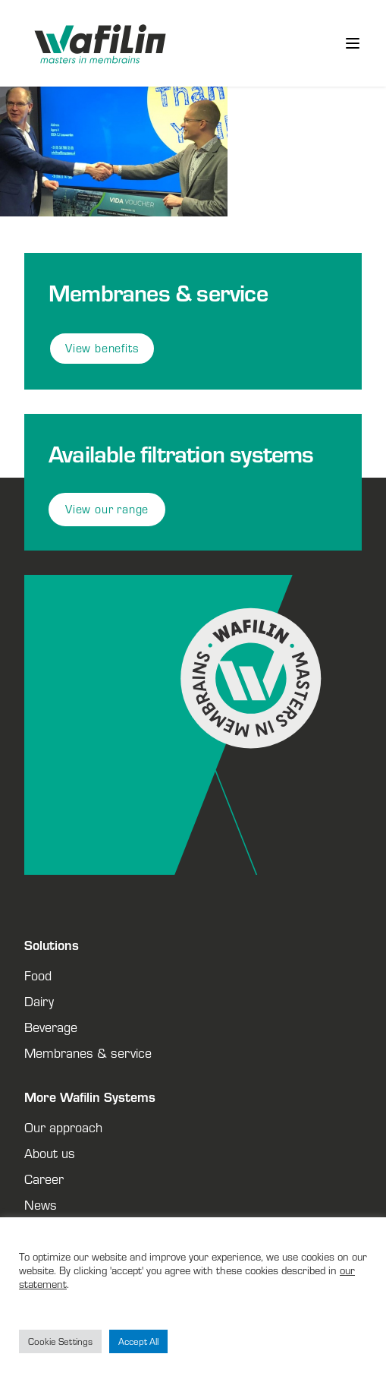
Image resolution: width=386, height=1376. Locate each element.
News (40, 1204)
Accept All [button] (138, 1341)
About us (49, 1153)
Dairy (39, 1001)
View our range (107, 509)
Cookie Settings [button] (60, 1341)
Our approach (63, 1127)
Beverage (50, 1027)
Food (38, 975)
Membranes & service (88, 1052)
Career (44, 1178)
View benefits (102, 348)
